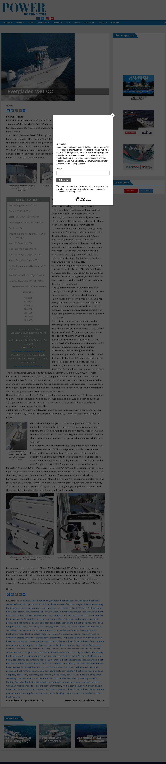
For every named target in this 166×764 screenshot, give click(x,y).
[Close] (113, 115)
